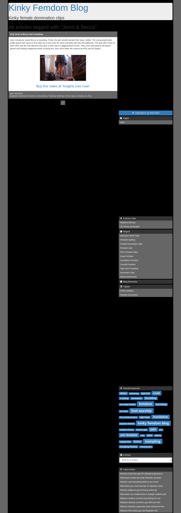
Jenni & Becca (42, 96)
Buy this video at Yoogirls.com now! (63, 86)
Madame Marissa (127, 222)
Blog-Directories (128, 282)
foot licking (161, 404)
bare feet (145, 393)
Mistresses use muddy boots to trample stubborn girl (143, 494)
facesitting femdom (127, 404)
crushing (124, 398)
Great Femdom (126, 256)
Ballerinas (60, 96)
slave (149, 435)
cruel (156, 393)
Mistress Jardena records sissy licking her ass (140, 498)
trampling (152, 441)
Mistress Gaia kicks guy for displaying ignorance (141, 474)
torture (137, 441)
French (67, 96)
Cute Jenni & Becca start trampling (26, 34)
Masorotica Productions (27, 96)
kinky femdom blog (153, 423)
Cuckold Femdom (128, 264)
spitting (158, 435)
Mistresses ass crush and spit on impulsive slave (141, 486)
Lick (85, 96)
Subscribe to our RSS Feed (145, 113)
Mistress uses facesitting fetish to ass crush (139, 482)
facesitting (150, 398)
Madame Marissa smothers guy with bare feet (140, 502)
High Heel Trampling (129, 268)
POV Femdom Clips (129, 252)
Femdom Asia (126, 248)
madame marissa (126, 430)
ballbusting (134, 394)
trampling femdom (128, 446)
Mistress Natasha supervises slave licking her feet (142, 506)
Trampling (52, 96)
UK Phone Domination (130, 226)
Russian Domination (129, 295)
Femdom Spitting (127, 240)
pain (153, 429)
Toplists (125, 287)
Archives (125, 455)
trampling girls (146, 447)
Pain (89, 96)
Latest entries (127, 469)
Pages (124, 118)
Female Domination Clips (131, 244)
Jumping (80, 96)
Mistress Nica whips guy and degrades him (139, 510)
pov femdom (128, 435)
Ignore (73, 96)
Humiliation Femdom (129, 260)
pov (160, 430)
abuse (123, 393)
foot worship (141, 410)
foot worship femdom (128, 417)
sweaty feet (125, 442)
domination (136, 398)
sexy (142, 435)
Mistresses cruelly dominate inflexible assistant (140, 478)
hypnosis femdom (127, 424)
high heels (145, 417)
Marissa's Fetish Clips (129, 236)
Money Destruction (128, 277)
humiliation (160, 416)
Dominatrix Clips (127, 273)
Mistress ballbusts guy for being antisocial (138, 490)
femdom (145, 404)
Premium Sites (128, 218)
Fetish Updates (126, 291)
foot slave (124, 411)
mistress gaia (141, 430)
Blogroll (125, 231)
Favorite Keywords (130, 388)
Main (122, 122)
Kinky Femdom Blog (48, 8)
